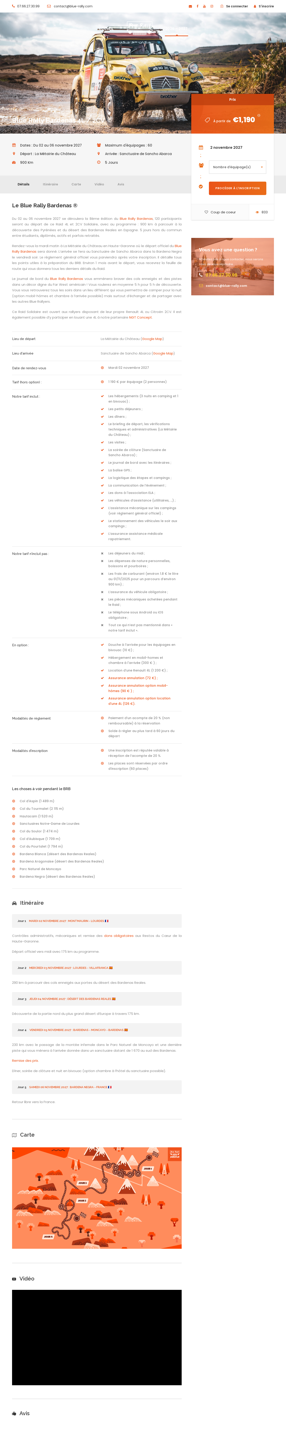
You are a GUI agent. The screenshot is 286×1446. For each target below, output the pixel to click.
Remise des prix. (26, 1060)
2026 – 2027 (177, 28)
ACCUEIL (106, 28)
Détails (23, 184)
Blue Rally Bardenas (136, 218)
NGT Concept (140, 317)
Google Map (152, 338)
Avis (121, 184)
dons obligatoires (119, 935)
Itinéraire (50, 184)
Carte (76, 184)
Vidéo (99, 184)
